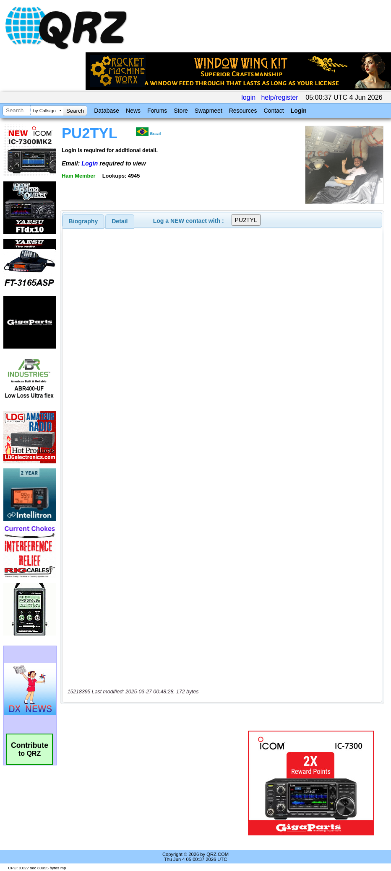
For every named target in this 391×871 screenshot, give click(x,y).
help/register (279, 97)
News (133, 110)
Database (106, 110)
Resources (243, 110)
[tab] (83, 221)
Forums (157, 110)
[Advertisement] (155, 783)
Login (299, 110)
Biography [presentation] (83, 221)
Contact (273, 110)
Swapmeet (208, 110)
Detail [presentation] (120, 221)
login (248, 97)
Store (181, 110)
